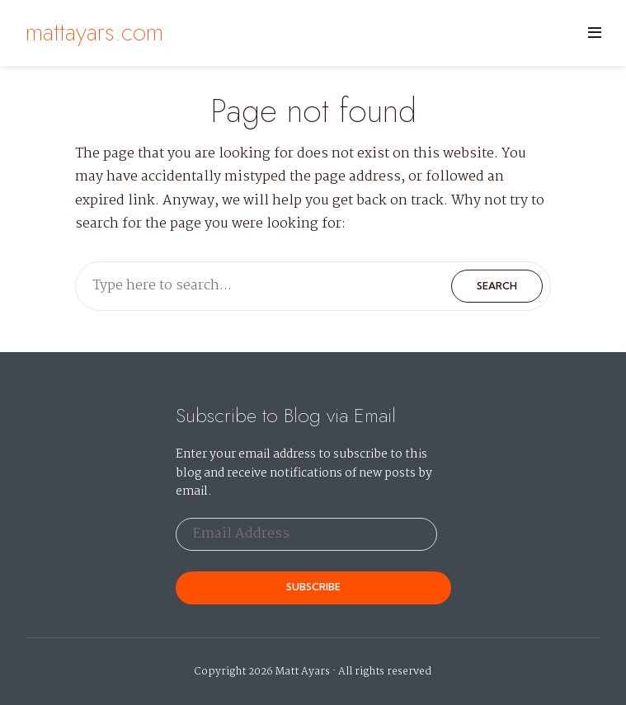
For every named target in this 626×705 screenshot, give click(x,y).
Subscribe (313, 586)
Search (497, 286)
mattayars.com (94, 31)
